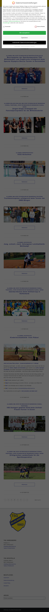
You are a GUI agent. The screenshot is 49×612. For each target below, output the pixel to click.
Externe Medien (40, 26)
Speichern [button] (24, 37)
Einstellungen (6, 22)
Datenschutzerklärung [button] (25, 46)
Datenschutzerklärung (14, 21)
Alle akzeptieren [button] (24, 33)
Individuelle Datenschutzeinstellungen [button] (24, 42)
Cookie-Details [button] (17, 46)
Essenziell (6, 26)
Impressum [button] (32, 46)
